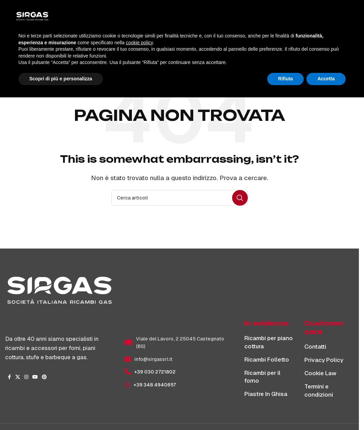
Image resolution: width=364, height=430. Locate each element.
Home (162, 63)
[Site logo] (54, 17)
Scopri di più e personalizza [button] (60, 411)
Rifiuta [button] (285, 411)
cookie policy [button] (139, 375)
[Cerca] (319, 18)
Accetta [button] (326, 411)
